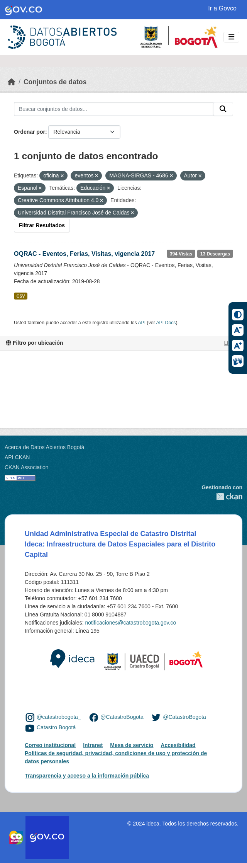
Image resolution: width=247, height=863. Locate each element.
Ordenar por (29, 132)
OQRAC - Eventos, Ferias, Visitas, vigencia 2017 (84, 253)
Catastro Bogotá (56, 728)
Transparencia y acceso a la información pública (87, 776)
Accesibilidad (178, 745)
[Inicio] (11, 82)
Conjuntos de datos (55, 82)
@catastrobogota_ (59, 717)
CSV (21, 296)
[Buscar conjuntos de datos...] (113, 109)
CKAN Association (27, 467)
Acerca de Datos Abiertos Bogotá (44, 447)
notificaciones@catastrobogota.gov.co (130, 623)
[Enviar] (223, 109)
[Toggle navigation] (231, 37)
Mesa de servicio (131, 745)
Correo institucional (50, 745)
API (141, 322)
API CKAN (17, 457)
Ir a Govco (222, 8)
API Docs (166, 322)
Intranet (93, 745)
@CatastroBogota (122, 717)
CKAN (221, 496)
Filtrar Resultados (42, 225)
